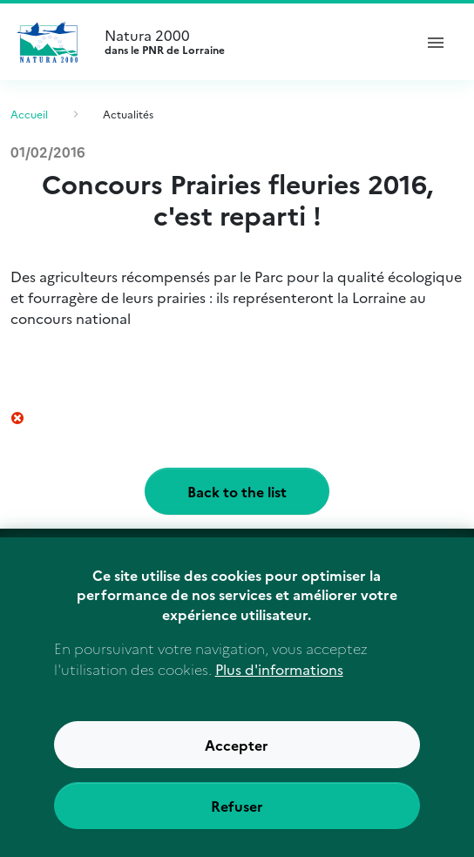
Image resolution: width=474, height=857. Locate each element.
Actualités (128, 113)
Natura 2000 (251, 42)
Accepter (236, 765)
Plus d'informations (279, 689)
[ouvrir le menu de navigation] (435, 41)
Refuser (237, 826)
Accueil (29, 113)
